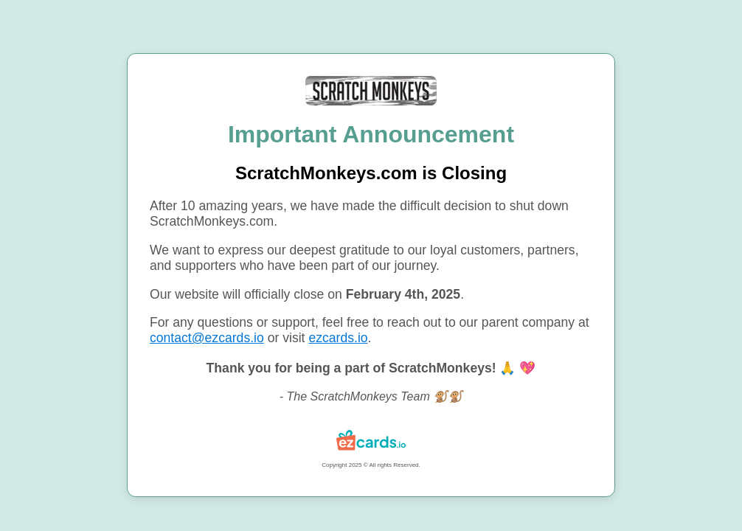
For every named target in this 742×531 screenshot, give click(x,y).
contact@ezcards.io (207, 337)
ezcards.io (337, 337)
